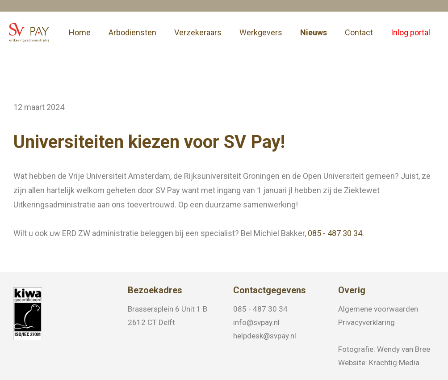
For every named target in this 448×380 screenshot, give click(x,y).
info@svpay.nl (256, 322)
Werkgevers (260, 32)
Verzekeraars (198, 32)
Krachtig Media (394, 362)
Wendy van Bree (403, 349)
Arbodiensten (132, 32)
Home (80, 32)
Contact (359, 32)
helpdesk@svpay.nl (264, 335)
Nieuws (313, 32)
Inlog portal (410, 32)
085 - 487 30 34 (335, 233)
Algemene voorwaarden (378, 308)
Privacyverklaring (366, 322)
